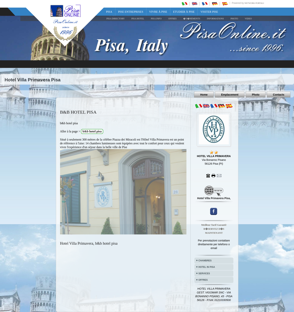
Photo (255, 94)
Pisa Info (156, 18)
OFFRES (172, 18)
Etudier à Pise (184, 11)
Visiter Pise (209, 11)
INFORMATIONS (215, 18)
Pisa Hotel (137, 18)
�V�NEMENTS (191, 18)
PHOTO (234, 18)
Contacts (278, 94)
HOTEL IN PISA (206, 267)
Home (204, 94)
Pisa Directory (115, 18)
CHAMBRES (205, 260)
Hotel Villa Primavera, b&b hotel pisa (89, 243)
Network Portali (254, 3)
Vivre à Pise (158, 11)
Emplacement (229, 94)
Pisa (109, 11)
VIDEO (248, 18)
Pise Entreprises (130, 11)
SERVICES (204, 273)
